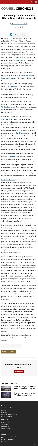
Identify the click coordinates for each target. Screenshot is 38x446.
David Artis (20, 133)
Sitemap (3, 410)
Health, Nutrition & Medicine (9, 346)
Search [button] (31, 2)
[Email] (35, 444)
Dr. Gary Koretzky (10, 86)
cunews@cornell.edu (7, 428)
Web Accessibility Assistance (9, 414)
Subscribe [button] (19, 371)
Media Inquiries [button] (8, 352)
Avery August (6, 119)
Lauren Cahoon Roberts (19, 24)
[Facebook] (27, 444)
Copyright (4, 412)
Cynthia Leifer (19, 60)
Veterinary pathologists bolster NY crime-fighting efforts (25, 394)
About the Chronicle (6, 408)
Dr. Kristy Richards (8, 180)
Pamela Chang (6, 228)
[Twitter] (31, 444)
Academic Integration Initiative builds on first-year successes (25, 388)
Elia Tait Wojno (13, 156)
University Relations (6, 416)
